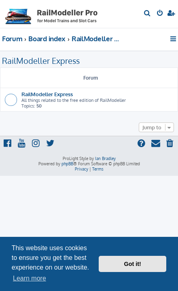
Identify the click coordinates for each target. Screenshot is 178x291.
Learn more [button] (29, 278)
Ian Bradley (105, 158)
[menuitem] (147, 14)
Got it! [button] (132, 264)
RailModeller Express (41, 60)
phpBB (67, 163)
